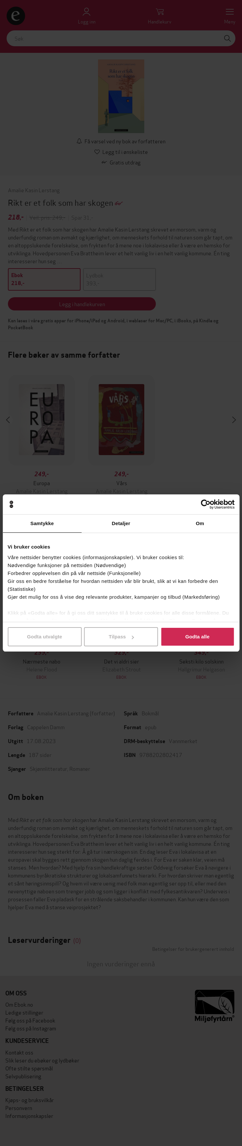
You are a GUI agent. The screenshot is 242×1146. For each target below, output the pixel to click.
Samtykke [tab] (42, 523)
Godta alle (197, 636)
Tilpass (121, 636)
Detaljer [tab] (121, 523)
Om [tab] (200, 523)
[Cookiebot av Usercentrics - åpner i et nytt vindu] (205, 504)
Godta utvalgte (44, 636)
